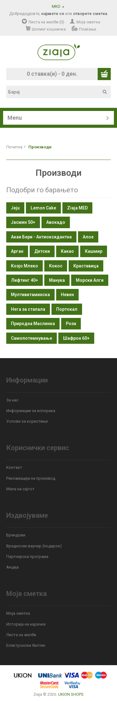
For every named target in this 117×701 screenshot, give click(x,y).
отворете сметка (90, 13)
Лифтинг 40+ (24, 280)
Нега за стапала (28, 309)
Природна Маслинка (33, 323)
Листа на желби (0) (46, 22)
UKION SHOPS (71, 694)
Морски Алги (90, 280)
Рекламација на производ (30, 478)
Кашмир (93, 251)
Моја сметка (88, 22)
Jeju (15, 207)
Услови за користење (27, 421)
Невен (67, 294)
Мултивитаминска (30, 294)
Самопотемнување (31, 338)
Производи (39, 147)
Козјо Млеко (24, 265)
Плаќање (87, 29)
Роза (71, 323)
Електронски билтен (25, 645)
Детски (42, 251)
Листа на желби (21, 634)
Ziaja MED (77, 207)
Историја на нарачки (26, 624)
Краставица (86, 265)
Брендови (15, 535)
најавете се (52, 13)
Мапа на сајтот (20, 489)
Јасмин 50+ (23, 222)
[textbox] (60, 92)
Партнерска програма (27, 556)
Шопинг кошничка (49, 29)
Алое (88, 236)
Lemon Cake (43, 207)
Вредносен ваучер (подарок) (34, 546)
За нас (12, 400)
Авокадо (55, 222)
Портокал (66, 309)
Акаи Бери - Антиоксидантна (41, 236)
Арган (17, 251)
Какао (67, 251)
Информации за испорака (30, 410)
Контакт (14, 467)
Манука (57, 280)
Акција (12, 567)
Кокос (55, 265)
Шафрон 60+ (76, 338)
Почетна (14, 147)
